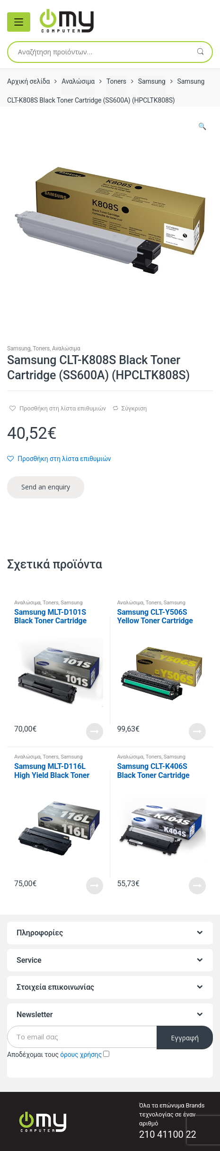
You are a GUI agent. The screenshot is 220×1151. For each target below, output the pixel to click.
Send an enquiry (45, 486)
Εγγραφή (185, 1037)
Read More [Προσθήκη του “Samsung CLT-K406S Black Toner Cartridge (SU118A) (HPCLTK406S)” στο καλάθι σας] (197, 885)
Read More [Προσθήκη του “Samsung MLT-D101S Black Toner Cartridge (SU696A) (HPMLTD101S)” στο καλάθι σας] (94, 731)
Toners (116, 81)
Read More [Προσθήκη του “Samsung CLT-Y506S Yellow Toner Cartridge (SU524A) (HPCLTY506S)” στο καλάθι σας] (197, 731)
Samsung (152, 81)
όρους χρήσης (81, 1054)
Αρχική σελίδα (28, 81)
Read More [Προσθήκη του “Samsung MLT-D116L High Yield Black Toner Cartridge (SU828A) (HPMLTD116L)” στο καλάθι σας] (94, 885)
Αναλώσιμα (78, 81)
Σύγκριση (134, 408)
